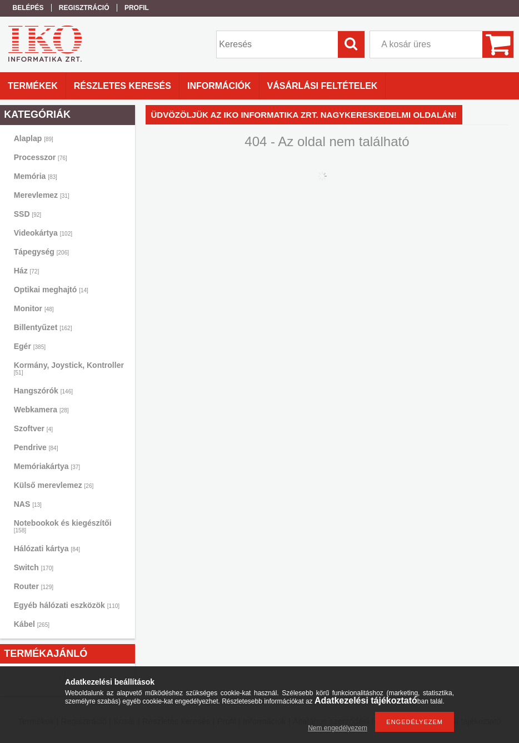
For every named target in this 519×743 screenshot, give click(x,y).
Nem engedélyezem (337, 728)
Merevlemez (41, 195)
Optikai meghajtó (51, 289)
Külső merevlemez (54, 485)
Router (33, 586)
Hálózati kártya (47, 548)
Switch (33, 567)
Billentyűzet (43, 327)
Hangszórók (43, 390)
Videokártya (43, 232)
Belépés (28, 8)
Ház (26, 270)
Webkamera (41, 409)
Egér (30, 346)
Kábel (31, 624)
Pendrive (36, 447)
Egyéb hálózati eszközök (66, 605)
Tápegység (41, 251)
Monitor (34, 308)
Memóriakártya (47, 466)
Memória (35, 176)
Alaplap (33, 138)
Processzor (40, 157)
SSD (27, 214)
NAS (28, 504)
